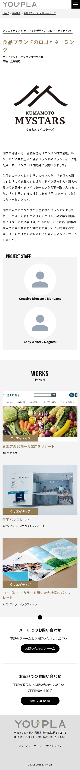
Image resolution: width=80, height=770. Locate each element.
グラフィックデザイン (34, 31)
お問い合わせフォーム (40, 648)
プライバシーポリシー (31, 746)
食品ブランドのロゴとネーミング (40, 13)
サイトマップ (54, 746)
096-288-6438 (40, 701)
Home (6, 13)
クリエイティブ (11, 31)
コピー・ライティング (60, 31)
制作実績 (16, 13)
